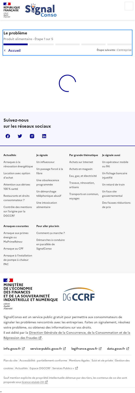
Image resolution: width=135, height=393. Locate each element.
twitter (20, 136)
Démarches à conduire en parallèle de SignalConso (50, 244)
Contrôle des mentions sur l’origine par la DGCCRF (17, 211)
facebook (7, 136)
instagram (32, 136)
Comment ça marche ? (50, 233)
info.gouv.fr (12, 348)
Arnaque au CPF (13, 249)
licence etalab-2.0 (33, 382)
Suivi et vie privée (102, 360)
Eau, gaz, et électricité (83, 176)
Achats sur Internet (81, 162)
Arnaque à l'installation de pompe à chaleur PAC (17, 260)
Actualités (21, 368)
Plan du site (10, 360)
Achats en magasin (80, 169)
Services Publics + (63, 368)
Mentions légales (79, 360)
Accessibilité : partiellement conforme (43, 360)
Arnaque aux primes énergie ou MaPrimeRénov (15, 237)
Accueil (14, 50)
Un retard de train (113, 185)
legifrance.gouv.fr (84, 348)
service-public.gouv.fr (46, 348)
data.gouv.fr (116, 348)
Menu (129, 6)
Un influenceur (45, 162)
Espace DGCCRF (40, 368)
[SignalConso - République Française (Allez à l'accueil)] (11, 9)
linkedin (44, 136)
